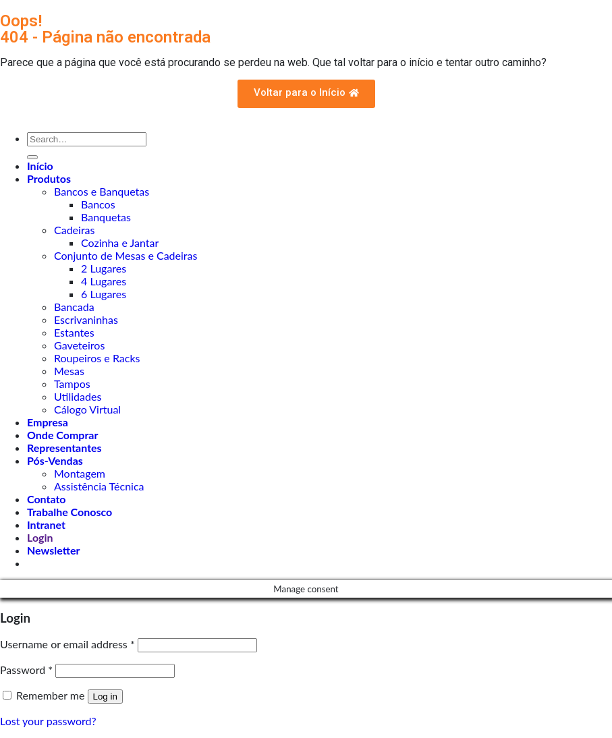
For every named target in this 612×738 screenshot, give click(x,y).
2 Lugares (103, 268)
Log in (105, 696)
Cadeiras (74, 229)
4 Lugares (103, 281)
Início (40, 165)
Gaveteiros (79, 345)
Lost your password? (48, 720)
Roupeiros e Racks (97, 357)
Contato (46, 498)
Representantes (64, 447)
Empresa (47, 422)
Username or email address (67, 643)
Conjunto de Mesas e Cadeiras (125, 255)
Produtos (49, 178)
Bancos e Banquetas (101, 191)
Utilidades (77, 396)
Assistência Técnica (99, 486)
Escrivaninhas (86, 319)
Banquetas (106, 216)
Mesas (69, 370)
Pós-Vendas (55, 460)
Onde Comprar (62, 434)
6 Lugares (103, 293)
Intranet (46, 524)
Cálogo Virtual (87, 409)
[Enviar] (32, 157)
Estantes (74, 332)
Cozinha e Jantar (120, 242)
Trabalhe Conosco (69, 511)
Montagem (79, 473)
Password (26, 669)
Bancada (74, 306)
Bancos (98, 204)
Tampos (72, 383)
